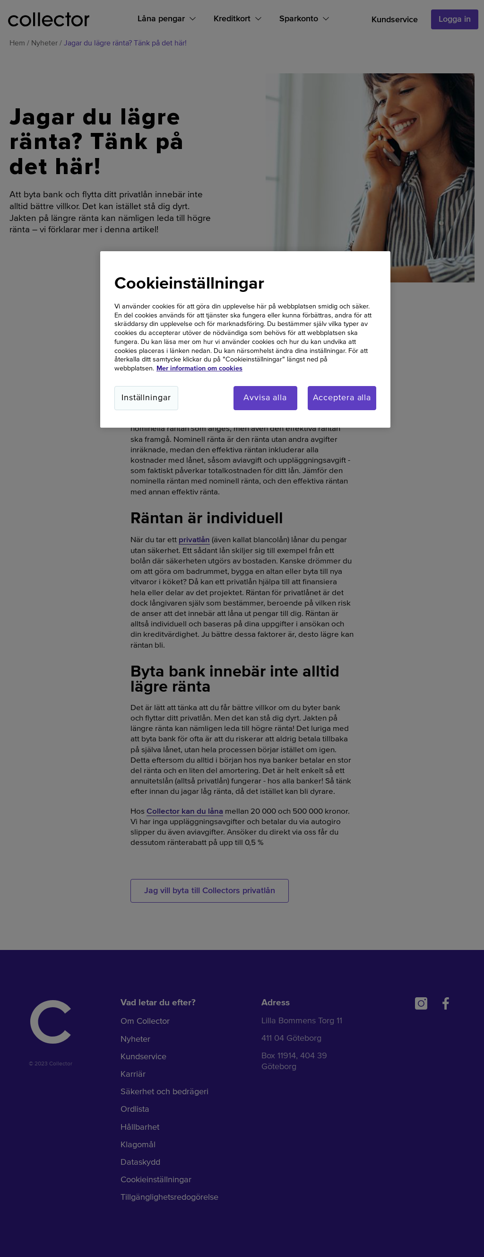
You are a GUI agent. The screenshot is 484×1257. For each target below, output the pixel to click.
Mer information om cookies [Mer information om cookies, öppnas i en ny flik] (199, 368)
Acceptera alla (342, 398)
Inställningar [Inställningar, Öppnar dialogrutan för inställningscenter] (146, 398)
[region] (245, 339)
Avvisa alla (265, 398)
